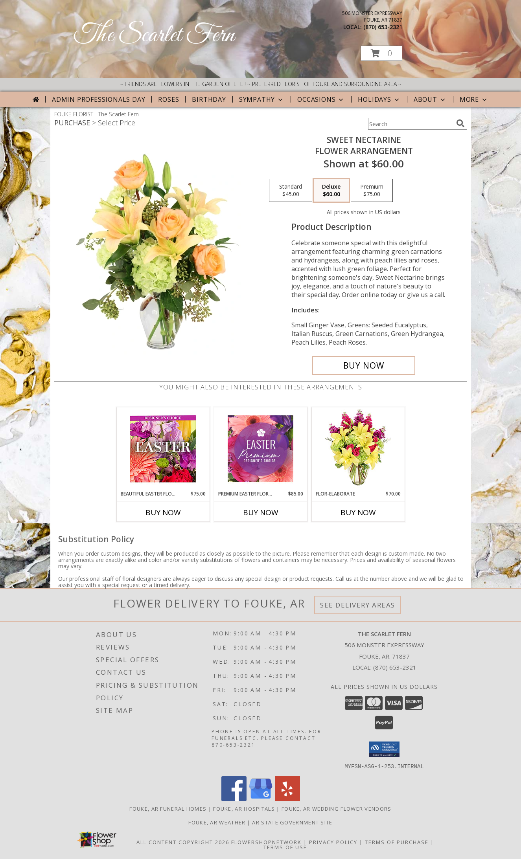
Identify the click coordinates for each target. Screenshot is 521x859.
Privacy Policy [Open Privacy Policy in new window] (333, 841)
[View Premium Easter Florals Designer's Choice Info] (260, 449)
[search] (460, 123)
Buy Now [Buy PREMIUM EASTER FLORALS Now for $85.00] (260, 512)
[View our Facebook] (234, 798)
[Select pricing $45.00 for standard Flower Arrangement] (290, 190)
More (474, 99)
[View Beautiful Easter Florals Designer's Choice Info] (163, 449)
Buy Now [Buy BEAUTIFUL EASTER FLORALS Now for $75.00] (163, 512)
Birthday (209, 99)
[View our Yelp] (287, 798)
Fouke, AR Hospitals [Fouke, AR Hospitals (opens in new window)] (244, 808)
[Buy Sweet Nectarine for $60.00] (364, 365)
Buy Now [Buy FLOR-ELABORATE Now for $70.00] (358, 512)
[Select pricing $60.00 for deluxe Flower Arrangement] (331, 190)
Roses (168, 99)
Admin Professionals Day (98, 99)
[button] (381, 53)
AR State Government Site (292, 822)
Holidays (379, 99)
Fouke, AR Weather (216, 822)
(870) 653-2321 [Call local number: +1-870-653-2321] (382, 27)
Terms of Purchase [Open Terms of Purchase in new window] (397, 841)
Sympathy (261, 99)
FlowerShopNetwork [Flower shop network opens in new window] (266, 841)
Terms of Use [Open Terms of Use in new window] (285, 846)
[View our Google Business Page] (260, 798)
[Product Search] (410, 123)
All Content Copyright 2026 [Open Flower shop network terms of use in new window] (182, 841)
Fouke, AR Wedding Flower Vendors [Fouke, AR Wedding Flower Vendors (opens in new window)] (337, 808)
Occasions (321, 99)
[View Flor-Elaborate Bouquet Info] (358, 449)
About (430, 99)
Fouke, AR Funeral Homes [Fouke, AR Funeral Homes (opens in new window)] (167, 808)
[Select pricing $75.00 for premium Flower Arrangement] (371, 190)
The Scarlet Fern (154, 35)
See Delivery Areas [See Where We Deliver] (357, 604)
